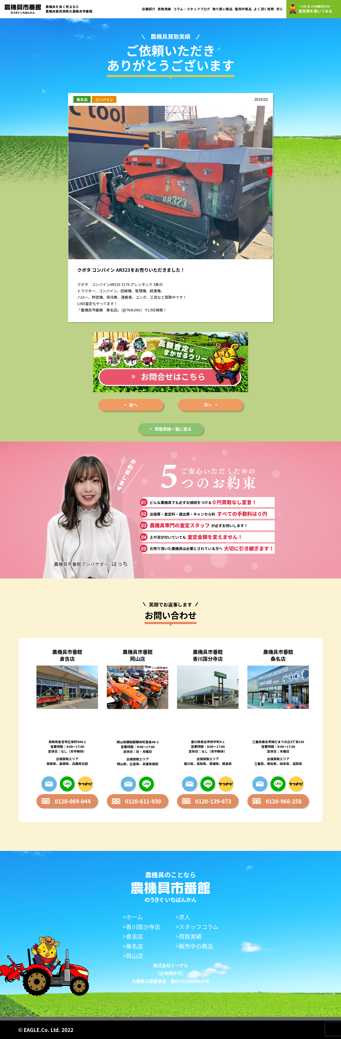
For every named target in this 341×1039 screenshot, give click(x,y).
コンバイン (104, 99)
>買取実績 (189, 936)
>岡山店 (133, 956)
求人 (279, 9)
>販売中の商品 (194, 946)
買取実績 (164, 9)
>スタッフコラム (197, 927)
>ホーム (133, 917)
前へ (133, 405)
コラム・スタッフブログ (191, 9)
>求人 (183, 917)
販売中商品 (243, 9)
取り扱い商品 (223, 9)
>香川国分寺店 (141, 927)
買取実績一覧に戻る (173, 429)
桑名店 (82, 99)
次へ (208, 405)
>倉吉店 (133, 936)
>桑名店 (133, 946)
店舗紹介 (148, 9)
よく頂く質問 (264, 9)
